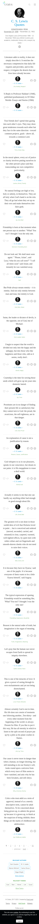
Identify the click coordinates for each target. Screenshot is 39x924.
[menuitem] (8, 903)
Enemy (24, 791)
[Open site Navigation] (35, 4)
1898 (16, 32)
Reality (18, 86)
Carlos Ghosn (25, 868)
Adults (24, 837)
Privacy (14, 903)
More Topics (20, 888)
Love (14, 702)
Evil (23, 560)
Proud (22, 430)
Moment (14, 247)
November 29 (9, 32)
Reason (13, 454)
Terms (8, 903)
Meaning (25, 642)
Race (23, 668)
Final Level (30, 899)
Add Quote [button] (21, 903)
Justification (24, 454)
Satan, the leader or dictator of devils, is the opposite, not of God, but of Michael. (19, 320)
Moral (19, 183)
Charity (24, 183)
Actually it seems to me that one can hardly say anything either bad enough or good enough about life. (19, 498)
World (17, 370)
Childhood (18, 837)
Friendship (20, 247)
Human (19, 668)
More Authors (19, 876)
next (24, 849)
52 (33, 846)
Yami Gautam (14, 864)
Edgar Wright (19, 872)
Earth (15, 668)
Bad (22, 220)
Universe (18, 791)
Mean (22, 307)
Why (14, 791)
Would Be (26, 618)
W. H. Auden (25, 864)
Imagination (18, 642)
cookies (15, 912)
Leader (19, 337)
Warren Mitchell (14, 868)
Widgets (29, 903)
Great (19, 150)
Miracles (23, 702)
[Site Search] (29, 4)
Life (15, 86)
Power (18, 702)
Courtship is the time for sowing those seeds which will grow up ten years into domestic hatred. (19, 381)
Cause (18, 454)
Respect (23, 86)
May (23, 150)
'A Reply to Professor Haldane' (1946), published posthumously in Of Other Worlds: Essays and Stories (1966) (19, 97)
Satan (23, 337)
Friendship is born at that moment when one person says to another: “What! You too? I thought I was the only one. (19, 230)
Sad (19, 280)
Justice (15, 183)
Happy (22, 370)
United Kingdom (17, 29)
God (19, 220)
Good (19, 514)
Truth (12, 642)
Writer (26, 29)
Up (16, 220)
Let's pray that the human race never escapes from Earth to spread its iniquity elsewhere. (19, 652)
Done (19, 560)
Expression (20, 618)
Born (25, 247)
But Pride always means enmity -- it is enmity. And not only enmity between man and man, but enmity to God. (19, 290)
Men (19, 307)
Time (16, 150)
